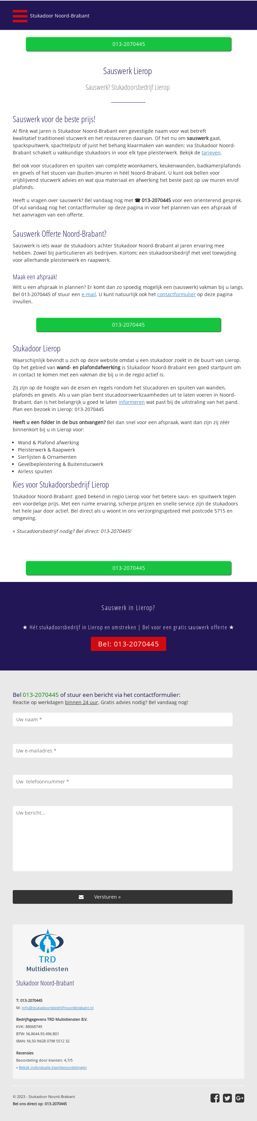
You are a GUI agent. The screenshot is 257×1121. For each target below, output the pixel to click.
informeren (132, 402)
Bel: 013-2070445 (128, 644)
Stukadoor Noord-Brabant (59, 15)
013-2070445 (129, 44)
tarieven (211, 152)
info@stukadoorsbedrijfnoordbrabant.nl (58, 1007)
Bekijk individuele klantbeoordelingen (53, 1067)
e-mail (89, 294)
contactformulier (176, 294)
